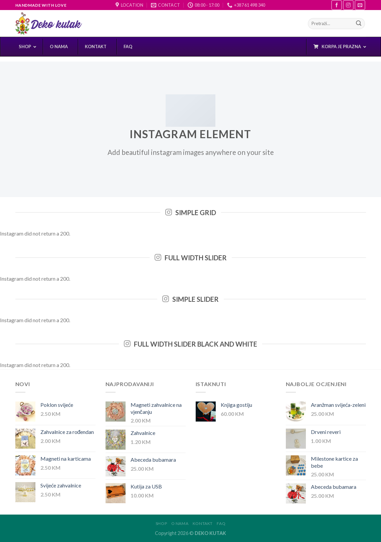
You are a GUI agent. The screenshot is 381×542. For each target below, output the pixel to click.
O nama (180, 523)
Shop (161, 523)
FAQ (221, 523)
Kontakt (203, 523)
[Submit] (358, 23)
